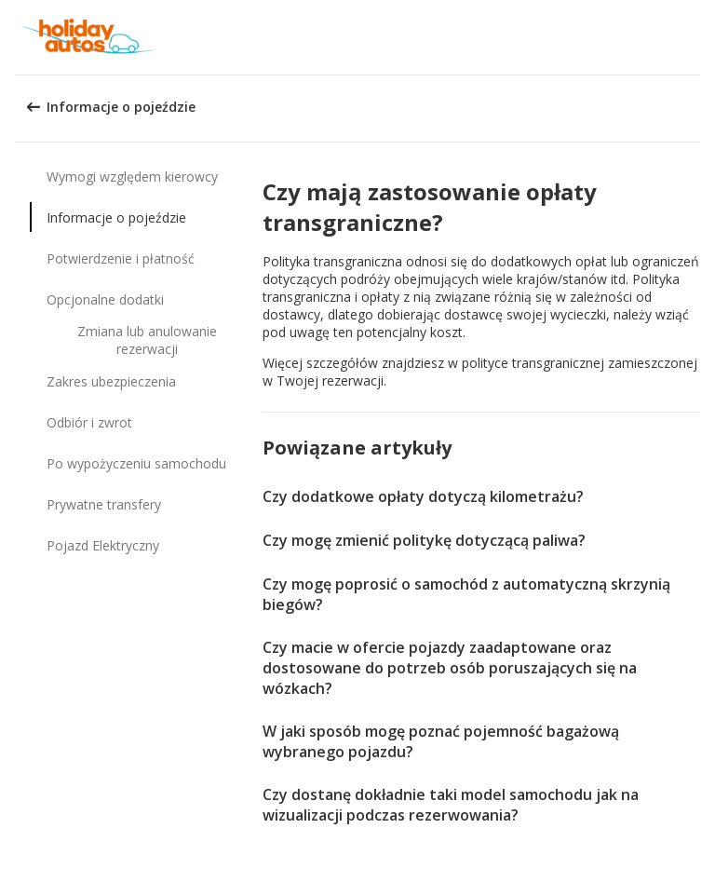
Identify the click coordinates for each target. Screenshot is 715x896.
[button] (694, 37)
